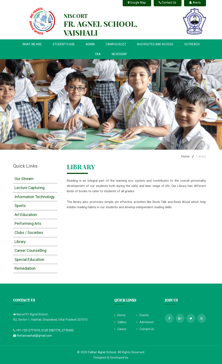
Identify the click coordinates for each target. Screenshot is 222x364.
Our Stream (24, 178)
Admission (145, 322)
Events (142, 315)
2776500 (68, 330)
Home (185, 156)
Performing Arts (28, 223)
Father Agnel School (102, 352)
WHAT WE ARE (32, 44)
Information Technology (35, 197)
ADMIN (90, 44)
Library (20, 241)
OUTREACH (192, 44)
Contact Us (145, 329)
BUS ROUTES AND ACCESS (155, 44)
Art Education (26, 214)
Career (120, 329)
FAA (98, 54)
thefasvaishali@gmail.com (34, 335)
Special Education (29, 259)
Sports (20, 205)
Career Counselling (30, 250)
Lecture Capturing (29, 187)
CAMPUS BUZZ (116, 44)
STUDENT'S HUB (64, 44)
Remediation (25, 268)
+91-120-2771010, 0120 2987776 (38, 330)
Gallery (120, 322)
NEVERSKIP (119, 54)
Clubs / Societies (29, 232)
